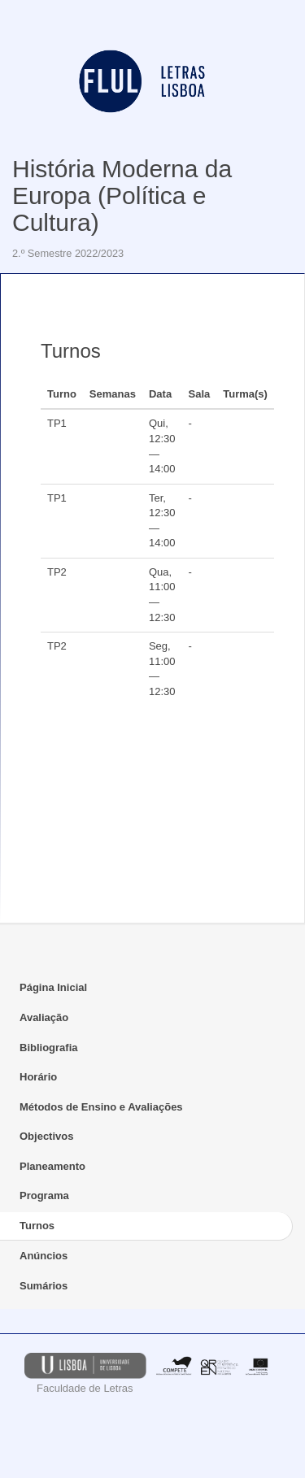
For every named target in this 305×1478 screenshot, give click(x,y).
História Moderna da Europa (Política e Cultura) (122, 195)
